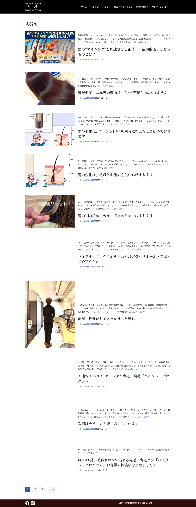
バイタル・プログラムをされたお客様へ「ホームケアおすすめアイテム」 (124, 259)
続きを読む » (140, 42)
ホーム (84, 7)
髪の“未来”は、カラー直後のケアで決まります (115, 215)
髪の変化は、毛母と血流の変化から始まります (115, 174)
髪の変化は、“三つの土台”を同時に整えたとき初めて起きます (124, 134)
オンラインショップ (161, 7)
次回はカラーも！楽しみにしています (108, 423)
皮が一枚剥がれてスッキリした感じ (106, 318)
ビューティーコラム (123, 7)
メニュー (106, 7)
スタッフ (95, 7)
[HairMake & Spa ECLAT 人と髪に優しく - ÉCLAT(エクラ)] (33, 6)
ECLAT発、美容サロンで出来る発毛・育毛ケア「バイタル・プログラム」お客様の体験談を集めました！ (123, 462)
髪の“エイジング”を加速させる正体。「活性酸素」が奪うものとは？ (124, 51)
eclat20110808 (89, 59)
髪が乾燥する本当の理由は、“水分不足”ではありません (122, 92)
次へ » (53, 489)
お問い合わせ (142, 7)
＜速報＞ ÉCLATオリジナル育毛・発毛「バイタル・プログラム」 (123, 378)
